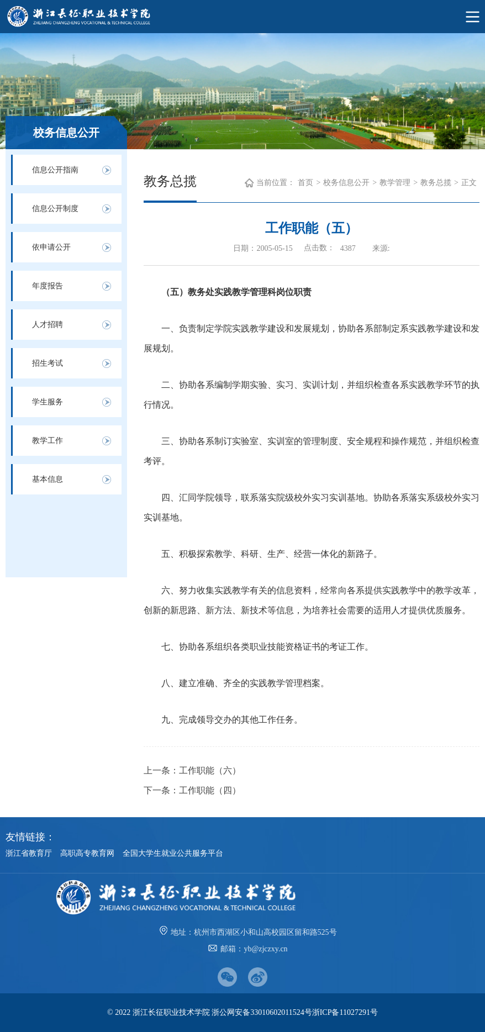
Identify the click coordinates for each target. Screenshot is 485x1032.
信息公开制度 (55, 208)
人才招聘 (47, 324)
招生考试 (47, 363)
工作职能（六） (210, 770)
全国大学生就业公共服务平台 (173, 853)
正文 (469, 182)
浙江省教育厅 (29, 853)
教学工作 (47, 440)
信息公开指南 (55, 170)
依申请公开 (51, 247)
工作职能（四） (210, 790)
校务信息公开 (346, 182)
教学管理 (394, 182)
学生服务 (47, 402)
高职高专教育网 (87, 853)
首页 (305, 182)
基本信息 (47, 479)
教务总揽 (435, 182)
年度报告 (47, 286)
